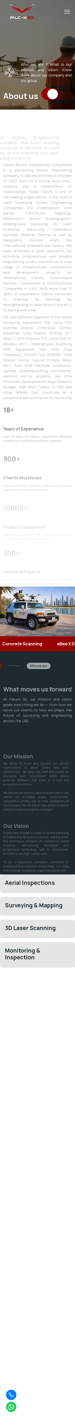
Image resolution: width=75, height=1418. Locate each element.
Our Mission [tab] (18, 763)
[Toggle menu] (67, 12)
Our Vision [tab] (16, 832)
